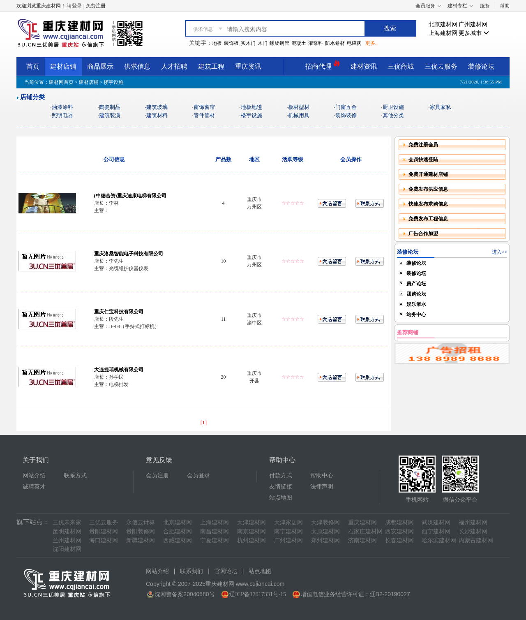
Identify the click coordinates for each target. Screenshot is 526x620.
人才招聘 (174, 66)
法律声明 (321, 487)
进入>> (500, 252)
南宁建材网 (288, 531)
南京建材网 (251, 531)
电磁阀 (354, 43)
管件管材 (204, 115)
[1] (204, 422)
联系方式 (75, 475)
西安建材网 (399, 531)
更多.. (371, 43)
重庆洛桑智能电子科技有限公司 (128, 254)
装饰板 (231, 43)
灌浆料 (315, 43)
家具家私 (440, 107)
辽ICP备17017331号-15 (257, 594)
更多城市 (474, 33)
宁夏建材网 (214, 540)
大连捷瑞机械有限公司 (118, 369)
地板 (217, 43)
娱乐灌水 (416, 304)
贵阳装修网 (140, 531)
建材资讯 (364, 66)
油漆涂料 (62, 107)
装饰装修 (346, 115)
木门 (263, 43)
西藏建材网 (177, 540)
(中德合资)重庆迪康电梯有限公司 (130, 196)
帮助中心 (321, 475)
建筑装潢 (109, 115)
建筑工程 (211, 66)
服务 (485, 6)
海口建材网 (103, 540)
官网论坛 (226, 571)
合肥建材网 (177, 531)
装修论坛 (481, 66)
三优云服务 (440, 66)
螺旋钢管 (279, 43)
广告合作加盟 (423, 233)
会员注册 (157, 475)
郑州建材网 (325, 540)
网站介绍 (34, 475)
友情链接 (280, 487)
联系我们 (191, 571)
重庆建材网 (362, 522)
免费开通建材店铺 (428, 174)
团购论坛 (416, 294)
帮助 (505, 6)
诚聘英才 (34, 487)
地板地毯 (251, 107)
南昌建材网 (214, 531)
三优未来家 (67, 522)
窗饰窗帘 (204, 107)
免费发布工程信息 (428, 219)
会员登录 (198, 475)
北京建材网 (443, 24)
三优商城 (401, 66)
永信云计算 (140, 522)
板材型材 (298, 107)
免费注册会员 (423, 145)
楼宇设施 (251, 115)
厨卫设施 (393, 107)
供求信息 (137, 66)
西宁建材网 (436, 531)
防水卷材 (335, 43)
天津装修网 (325, 522)
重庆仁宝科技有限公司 (118, 312)
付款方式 (280, 475)
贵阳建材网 (103, 531)
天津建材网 (251, 522)
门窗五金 (346, 107)
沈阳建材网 (67, 549)
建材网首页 (61, 82)
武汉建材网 (436, 522)
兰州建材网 (67, 540)
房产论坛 (416, 284)
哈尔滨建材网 (439, 540)
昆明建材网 (67, 531)
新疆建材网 (140, 540)
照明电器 (62, 115)
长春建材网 (399, 540)
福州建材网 (473, 522)
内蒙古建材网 (476, 540)
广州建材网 (473, 24)
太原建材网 (325, 531)
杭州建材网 (251, 540)
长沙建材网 (473, 531)
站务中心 (416, 314)
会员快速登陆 (423, 159)
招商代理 (322, 65)
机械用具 (298, 115)
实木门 (248, 43)
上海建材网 (443, 33)
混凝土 (298, 43)
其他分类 (393, 115)
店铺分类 (32, 97)
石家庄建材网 (365, 531)
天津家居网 (288, 522)
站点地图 (280, 498)
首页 (32, 66)
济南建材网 (362, 540)
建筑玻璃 (157, 107)
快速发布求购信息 (428, 204)
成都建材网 (399, 522)
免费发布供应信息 (428, 189)
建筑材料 (157, 115)
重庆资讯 (248, 66)
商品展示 (100, 66)
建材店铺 (63, 66)
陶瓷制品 (109, 107)
